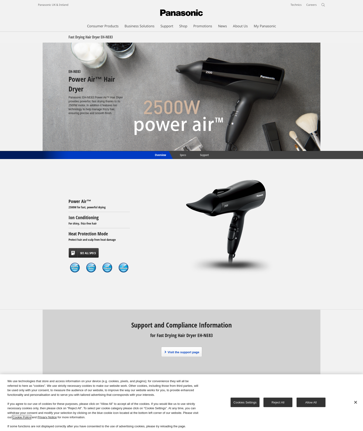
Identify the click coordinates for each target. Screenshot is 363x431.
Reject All (278, 402)
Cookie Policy (22, 417)
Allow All (311, 402)
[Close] (355, 402)
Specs (183, 155)
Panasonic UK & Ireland (53, 5)
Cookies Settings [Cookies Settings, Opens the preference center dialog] (245, 402)
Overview (160, 155)
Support (204, 155)
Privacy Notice (47, 417)
